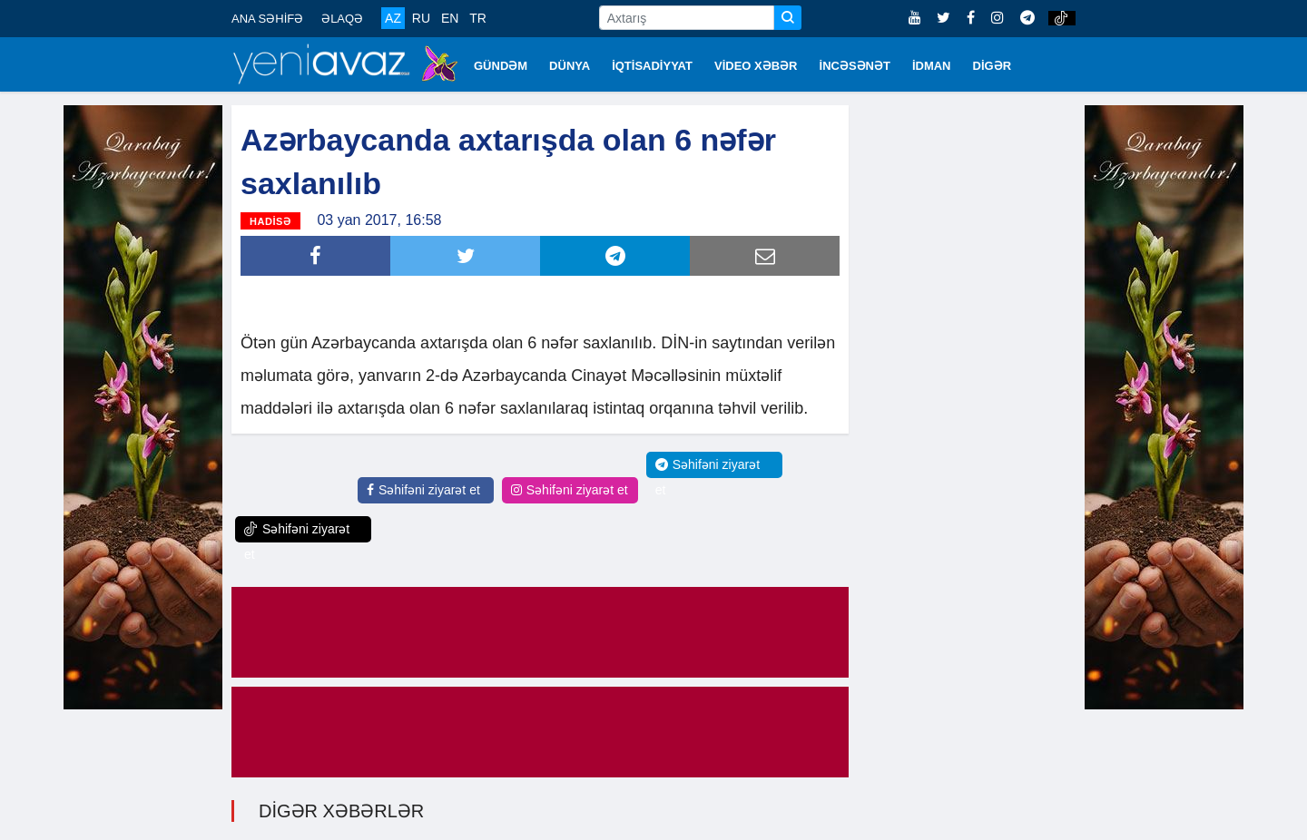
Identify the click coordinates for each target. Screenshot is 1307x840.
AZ (393, 18)
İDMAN (931, 66)
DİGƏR (992, 66)
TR (477, 18)
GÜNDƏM (500, 66)
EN (449, 18)
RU (421, 18)
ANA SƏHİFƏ (267, 18)
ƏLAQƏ (342, 18)
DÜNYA (569, 66)
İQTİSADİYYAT (652, 66)
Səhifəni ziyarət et (423, 490)
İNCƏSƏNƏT (855, 66)
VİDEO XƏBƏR (756, 66)
